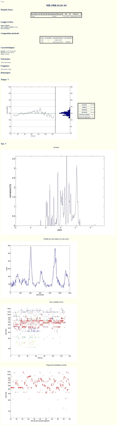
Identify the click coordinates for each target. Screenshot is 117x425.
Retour (2, 1)
